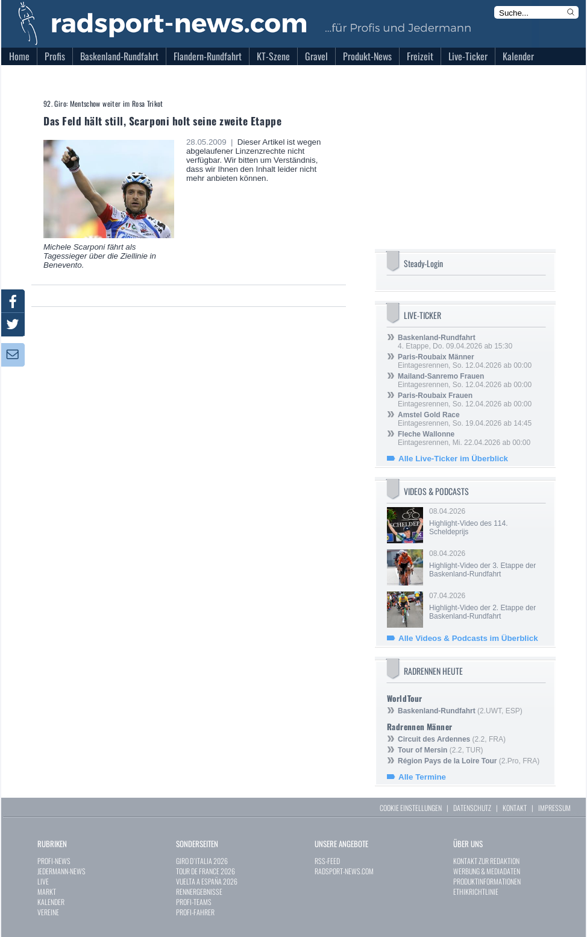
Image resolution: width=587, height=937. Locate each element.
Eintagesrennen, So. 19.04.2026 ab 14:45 (465, 419)
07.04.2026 (486, 606)
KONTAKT (515, 808)
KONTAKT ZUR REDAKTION (486, 861)
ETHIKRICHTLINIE (475, 891)
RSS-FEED (327, 861)
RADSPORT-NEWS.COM (344, 871)
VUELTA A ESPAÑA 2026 (206, 881)
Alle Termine (422, 776)
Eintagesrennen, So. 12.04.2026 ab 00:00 (465, 361)
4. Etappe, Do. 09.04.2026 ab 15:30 (455, 341)
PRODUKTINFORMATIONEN (487, 881)
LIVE (43, 881)
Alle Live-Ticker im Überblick (453, 458)
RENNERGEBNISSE (199, 891)
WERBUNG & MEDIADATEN (486, 871)
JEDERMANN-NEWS (61, 871)
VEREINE (48, 912)
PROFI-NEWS (54, 861)
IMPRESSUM (554, 808)
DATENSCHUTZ (472, 808)
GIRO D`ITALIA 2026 (202, 861)
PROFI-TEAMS (194, 902)
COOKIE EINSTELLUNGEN (411, 808)
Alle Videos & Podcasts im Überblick (468, 638)
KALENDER (50, 902)
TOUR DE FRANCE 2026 (205, 871)
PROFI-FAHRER (195, 912)
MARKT (46, 891)
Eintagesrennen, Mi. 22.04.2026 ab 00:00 (464, 438)
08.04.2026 (486, 521)
